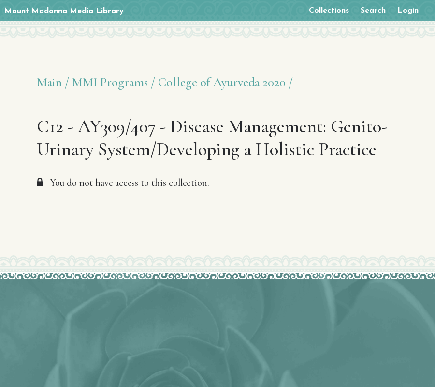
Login (408, 11)
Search (373, 11)
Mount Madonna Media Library (64, 11)
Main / (53, 82)
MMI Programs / (113, 82)
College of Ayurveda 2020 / (225, 82)
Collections (329, 11)
